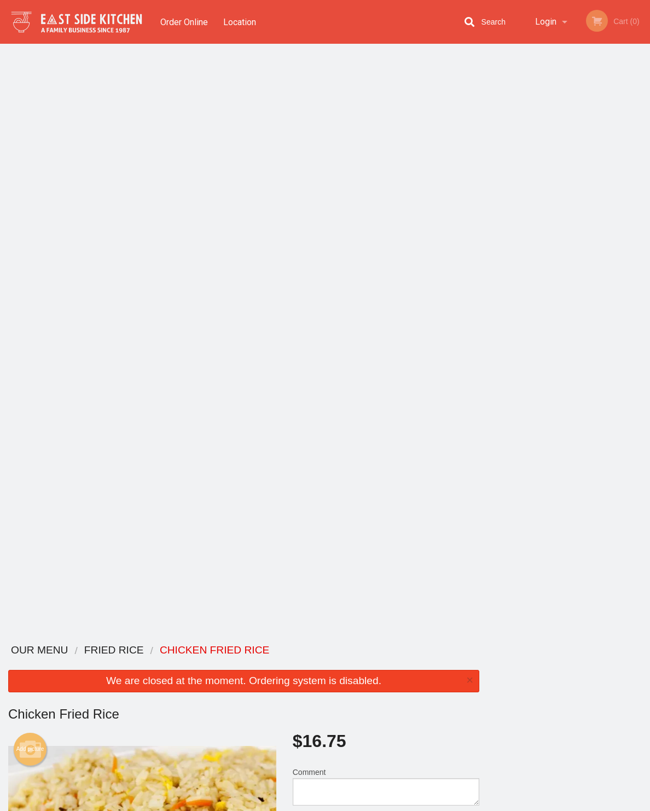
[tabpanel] (569, 154)
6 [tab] (610, 224)
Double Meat (381, 522)
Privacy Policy (400, 691)
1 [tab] (528, 224)
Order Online (184, 21)
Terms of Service (343, 803)
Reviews (392, 665)
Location (240, 21)
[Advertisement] (243, 598)
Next (641, 154)
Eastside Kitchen (102, 650)
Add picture (30, 159)
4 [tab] (577, 224)
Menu (296, 665)
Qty (321, 240)
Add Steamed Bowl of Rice (381, 481)
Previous (495, 154)
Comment (386, 196)
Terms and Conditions (412, 678)
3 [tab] (560, 224)
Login (545, 21)
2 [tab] (544, 224)
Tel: (522, 691)
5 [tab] (593, 224)
